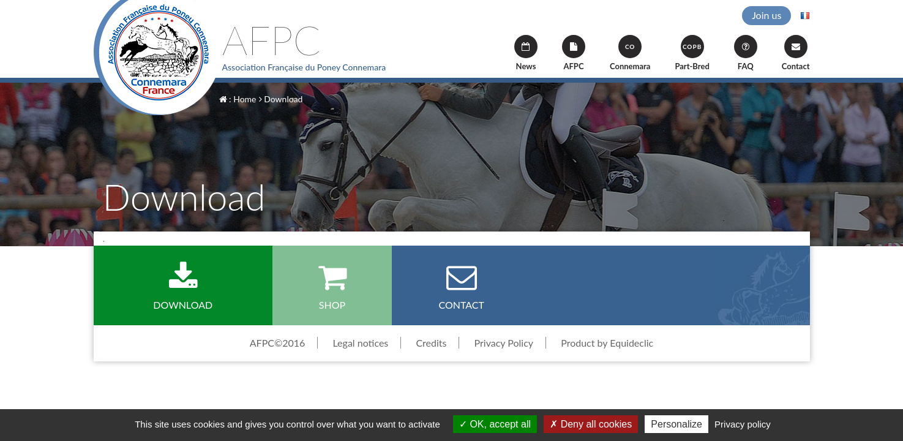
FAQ (745, 53)
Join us (766, 15)
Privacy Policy (504, 343)
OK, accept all (495, 424)
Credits (431, 343)
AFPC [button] (573, 53)
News (526, 53)
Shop (332, 286)
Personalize (676, 424)
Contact (796, 53)
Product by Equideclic (607, 343)
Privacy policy (742, 424)
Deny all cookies (591, 424)
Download (281, 99)
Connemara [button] (630, 53)
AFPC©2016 (277, 343)
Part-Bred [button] (692, 53)
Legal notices (360, 343)
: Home (238, 99)
